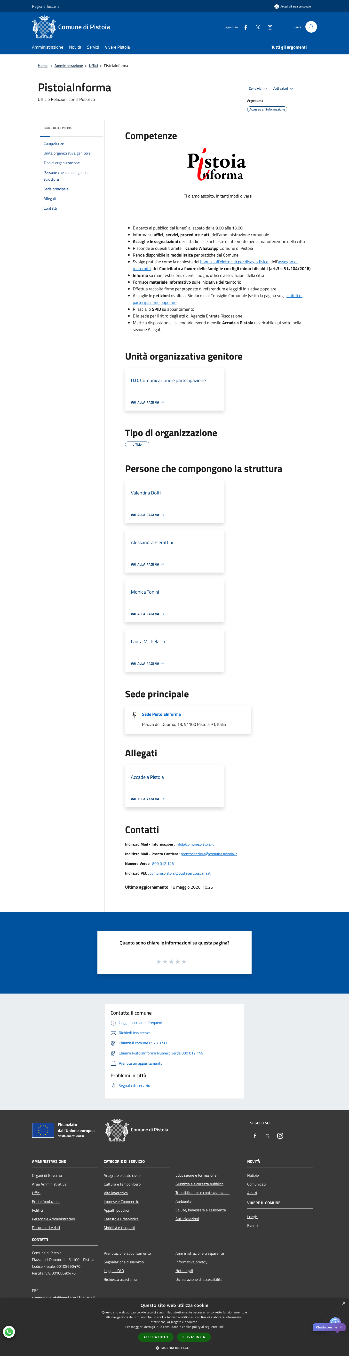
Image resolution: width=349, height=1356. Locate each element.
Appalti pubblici (116, 1210)
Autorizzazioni (187, 1219)
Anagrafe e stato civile (122, 1175)
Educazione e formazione (195, 1175)
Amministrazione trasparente (199, 1253)
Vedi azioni (283, 89)
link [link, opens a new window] (221, 1327)
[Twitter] (256, 26)
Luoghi (252, 1217)
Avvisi (252, 1193)
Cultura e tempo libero (122, 1184)
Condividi (259, 89)
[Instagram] (268, 26)
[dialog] (174, 1327)
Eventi (252, 1225)
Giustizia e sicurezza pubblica (199, 1184)
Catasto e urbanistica (121, 1219)
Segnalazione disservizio (124, 1262)
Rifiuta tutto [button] (194, 1337)
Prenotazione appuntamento (127, 1253)
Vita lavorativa (116, 1193)
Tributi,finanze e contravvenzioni (202, 1192)
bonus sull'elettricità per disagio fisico (234, 261)
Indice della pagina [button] (57, 127)
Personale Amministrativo (53, 1219)
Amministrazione (69, 65)
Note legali (184, 1271)
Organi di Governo (47, 1175)
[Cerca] (311, 27)
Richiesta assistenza (120, 1279)
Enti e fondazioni (46, 1201)
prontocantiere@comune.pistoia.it (209, 854)
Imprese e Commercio (121, 1201)
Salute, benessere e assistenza (200, 1210)
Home (43, 65)
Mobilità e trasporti (119, 1228)
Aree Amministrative (49, 1184)
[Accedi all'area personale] (292, 6)
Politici (37, 1210)
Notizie (253, 1175)
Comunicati (256, 1184)
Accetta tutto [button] (156, 1337)
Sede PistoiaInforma (161, 714)
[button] (174, 1347)
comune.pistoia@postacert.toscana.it (180, 873)
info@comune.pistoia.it (195, 844)
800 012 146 (163, 863)
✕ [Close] (341, 1327)
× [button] (343, 1303)
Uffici (93, 65)
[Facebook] (244, 26)
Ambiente (183, 1201)
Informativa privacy (191, 1262)
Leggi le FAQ (114, 1271)
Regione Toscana (45, 6)
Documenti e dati (46, 1228)
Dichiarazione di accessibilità (198, 1279)
